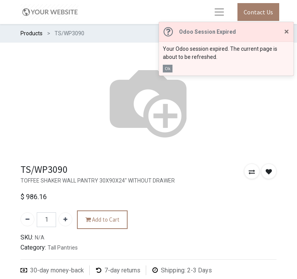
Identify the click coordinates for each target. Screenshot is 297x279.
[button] (251, 171)
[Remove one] (27, 219)
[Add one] (65, 219)
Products (31, 33)
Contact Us (258, 12)
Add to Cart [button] (102, 219)
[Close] (286, 32)
